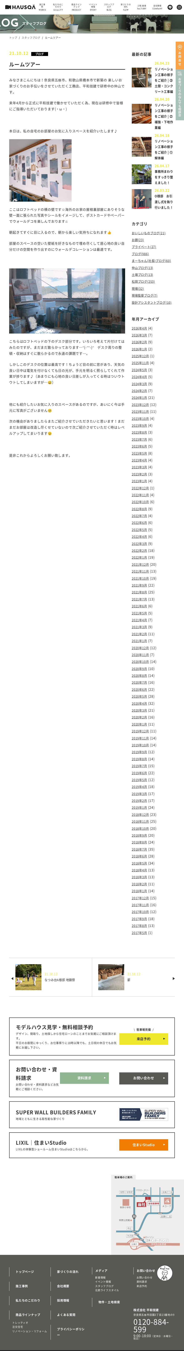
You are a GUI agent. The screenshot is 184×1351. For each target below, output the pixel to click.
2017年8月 (140, 946)
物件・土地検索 (106, 1317)
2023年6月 (140, 484)
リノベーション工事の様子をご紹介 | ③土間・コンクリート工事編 (163, 86)
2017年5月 (140, 953)
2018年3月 (140, 900)
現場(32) (138, 326)
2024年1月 (140, 437)
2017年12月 (141, 920)
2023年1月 (140, 518)
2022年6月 (140, 558)
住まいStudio (144, 1162)
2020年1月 (140, 752)
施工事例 (18, 1299)
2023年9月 (140, 464)
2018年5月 (140, 886)
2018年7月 (140, 873)
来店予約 (144, 1059)
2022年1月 (140, 591)
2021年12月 (141, 598)
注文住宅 (17, 1335)
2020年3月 (140, 739)
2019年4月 (140, 812)
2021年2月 (140, 665)
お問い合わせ (143, 1098)
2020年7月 (140, 712)
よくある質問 (63, 1323)
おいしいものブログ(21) (151, 267)
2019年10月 (141, 772)
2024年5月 (140, 411)
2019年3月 (140, 819)
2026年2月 (140, 384)
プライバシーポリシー (69, 1336)
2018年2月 (140, 906)
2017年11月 (141, 926)
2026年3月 (140, 377)
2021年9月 (140, 618)
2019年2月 (140, 826)
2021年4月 (140, 652)
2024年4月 (140, 417)
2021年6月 (140, 638)
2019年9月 (140, 779)
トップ (13, 37)
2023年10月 (141, 457)
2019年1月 (140, 833)
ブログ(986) (141, 287)
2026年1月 (140, 390)
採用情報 (60, 1311)
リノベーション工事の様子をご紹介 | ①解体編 (163, 169)
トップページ (21, 1287)
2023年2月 (140, 511)
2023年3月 (140, 504)
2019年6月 (140, 799)
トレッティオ (20, 1331)
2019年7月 (140, 792)
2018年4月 (140, 893)
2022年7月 (140, 551)
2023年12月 (141, 444)
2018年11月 (141, 846)
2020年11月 (141, 685)
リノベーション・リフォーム (29, 1339)
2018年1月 (140, 913)
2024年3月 (140, 424)
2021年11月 (141, 605)
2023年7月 (140, 478)
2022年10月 (141, 538)
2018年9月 (140, 859)
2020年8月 (140, 705)
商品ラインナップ (24, 1323)
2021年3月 (140, 658)
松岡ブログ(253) (145, 319)
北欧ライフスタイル (107, 1306)
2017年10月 (141, 933)
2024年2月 (140, 431)
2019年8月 (140, 786)
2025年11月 (141, 404)
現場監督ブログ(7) (146, 333)
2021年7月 (140, 632)
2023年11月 (141, 451)
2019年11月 (141, 766)
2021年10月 (141, 612)
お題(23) (138, 273)
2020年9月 (140, 699)
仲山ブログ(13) (144, 306)
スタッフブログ (31, 37)
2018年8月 (140, 866)
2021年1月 (140, 672)
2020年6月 (140, 719)
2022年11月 (141, 531)
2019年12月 (141, 759)
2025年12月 (141, 397)
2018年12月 (141, 839)
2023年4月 (140, 498)
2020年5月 (140, 725)
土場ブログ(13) (144, 312)
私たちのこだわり (24, 1311)
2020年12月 (141, 678)
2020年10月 (141, 692)
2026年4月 (140, 370)
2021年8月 (140, 625)
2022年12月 (141, 524)
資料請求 (84, 1098)
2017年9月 (140, 940)
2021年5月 (140, 645)
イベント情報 (103, 1298)
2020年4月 (140, 732)
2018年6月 (140, 879)
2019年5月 (140, 806)
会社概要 (60, 1299)
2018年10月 (141, 853)
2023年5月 (140, 491)
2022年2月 (140, 585)
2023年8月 (140, 471)
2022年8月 (140, 545)
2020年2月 (140, 745)
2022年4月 (140, 571)
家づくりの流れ (65, 1287)
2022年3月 (140, 578)
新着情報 (100, 1294)
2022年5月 (140, 565)
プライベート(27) (145, 280)
